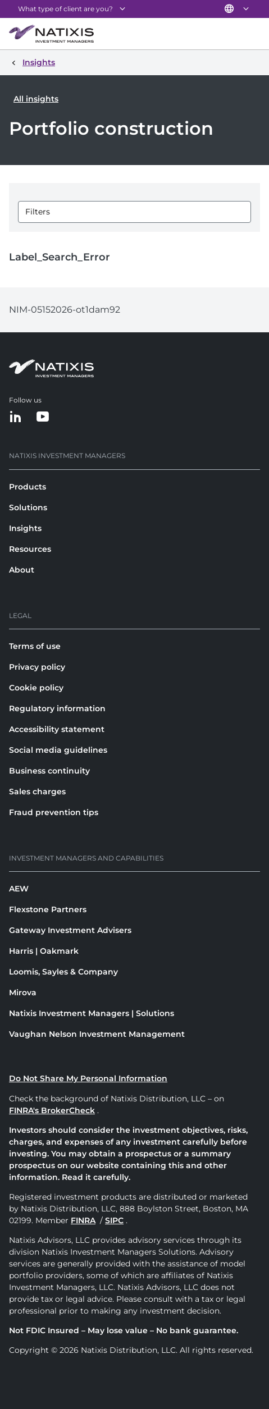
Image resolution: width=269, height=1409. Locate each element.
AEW (19, 889)
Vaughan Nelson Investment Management (97, 1034)
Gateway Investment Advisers (70, 930)
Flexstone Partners (47, 909)
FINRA (83, 1220)
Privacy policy (37, 667)
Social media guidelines (58, 750)
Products (27, 487)
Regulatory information (57, 708)
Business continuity (49, 771)
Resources (30, 549)
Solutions (28, 507)
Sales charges (37, 791)
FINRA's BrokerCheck (52, 1110)
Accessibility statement (56, 729)
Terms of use (35, 646)
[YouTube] (42, 417)
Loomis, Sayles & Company (63, 972)
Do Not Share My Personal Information (88, 1078)
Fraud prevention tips (53, 812)
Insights (25, 528)
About (21, 570)
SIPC (114, 1220)
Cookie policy (36, 688)
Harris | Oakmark (44, 951)
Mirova (23, 992)
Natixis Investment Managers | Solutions (91, 1013)
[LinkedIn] (15, 417)
